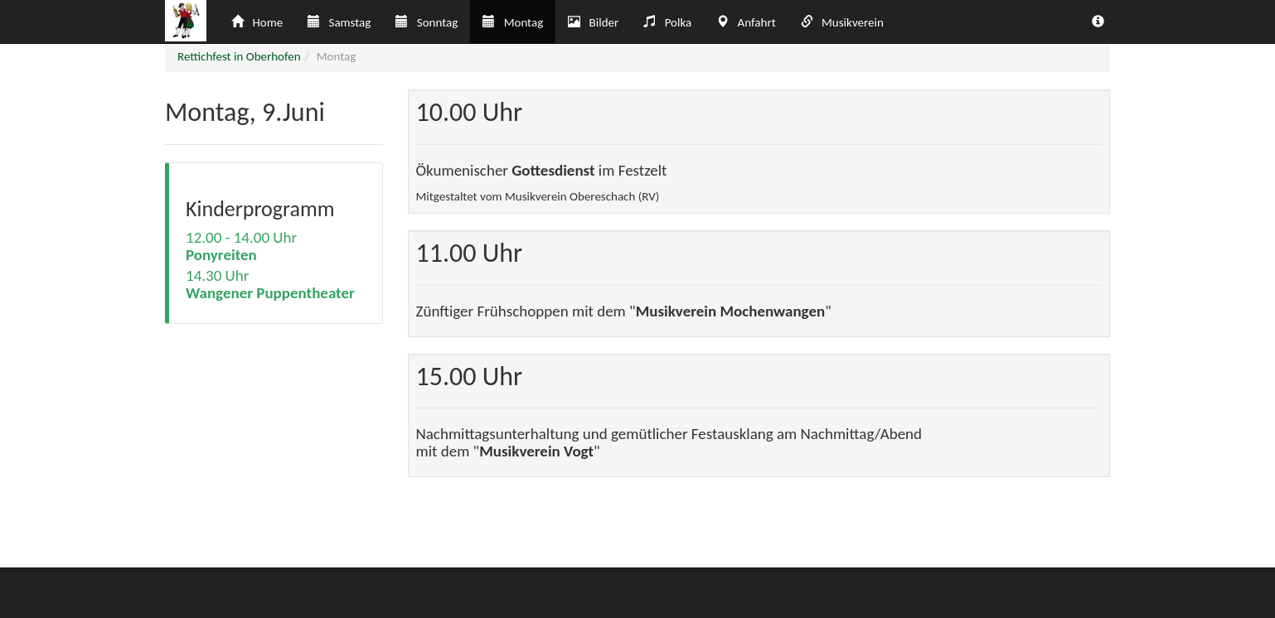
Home (257, 22)
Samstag (339, 22)
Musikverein (842, 22)
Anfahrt (745, 22)
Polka (667, 22)
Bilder (593, 22)
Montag (512, 22)
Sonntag (426, 22)
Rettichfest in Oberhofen (239, 56)
